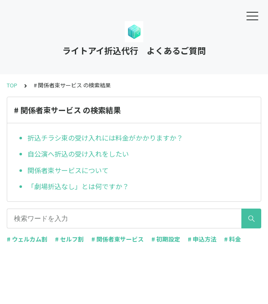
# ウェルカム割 (27, 239)
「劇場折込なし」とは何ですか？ (78, 186)
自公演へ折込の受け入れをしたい (78, 154)
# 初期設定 (165, 239)
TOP (12, 85)
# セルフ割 (69, 239)
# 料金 (232, 239)
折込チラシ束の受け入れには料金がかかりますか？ (105, 138)
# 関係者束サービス (117, 239)
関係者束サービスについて (68, 170)
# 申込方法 (202, 239)
